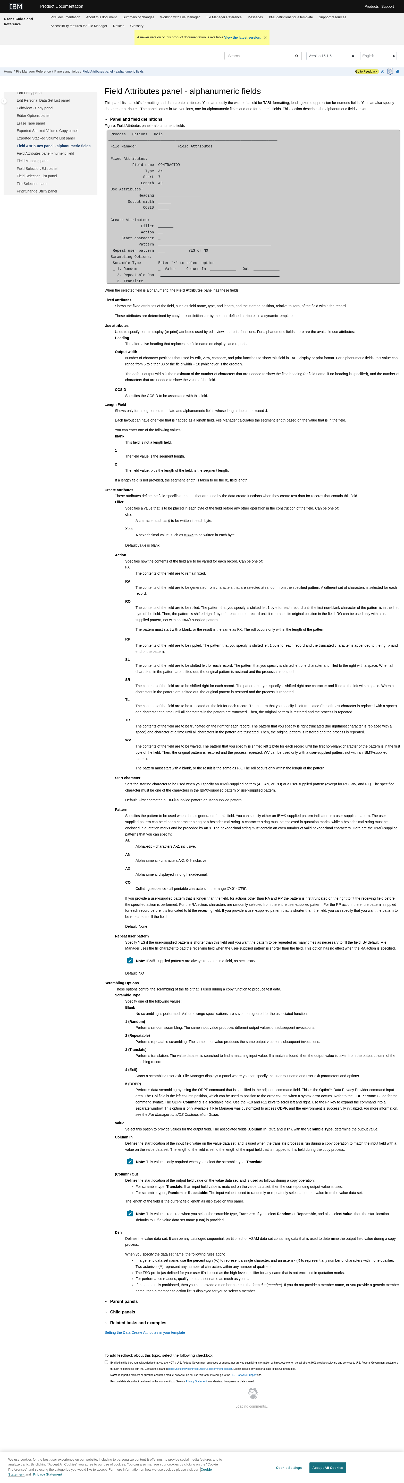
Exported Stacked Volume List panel (46, 138)
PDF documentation (65, 17)
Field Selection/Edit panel (37, 168)
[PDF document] (390, 71)
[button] (15, 93)
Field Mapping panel (33, 161)
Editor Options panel (33, 115)
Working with (180, 17)
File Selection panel (32, 184)
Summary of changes (138, 17)
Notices (118, 26)
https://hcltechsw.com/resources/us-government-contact (200, 1367)
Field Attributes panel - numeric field (45, 153)
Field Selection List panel (37, 176)
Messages (255, 17)
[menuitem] (65, 17)
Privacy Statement (196, 1380)
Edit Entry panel (29, 93)
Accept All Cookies (327, 1469)
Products (372, 6)
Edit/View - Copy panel (35, 108)
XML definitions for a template (291, 17)
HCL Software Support (244, 1374)
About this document (101, 17)
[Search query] (263, 56)
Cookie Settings (289, 1469)
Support (387, 6)
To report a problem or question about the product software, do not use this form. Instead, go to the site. (186, 1374)
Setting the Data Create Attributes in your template (145, 1331)
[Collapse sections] (383, 72)
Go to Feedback (366, 71)
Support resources (332, 17)
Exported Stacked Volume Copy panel (47, 131)
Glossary (136, 26)
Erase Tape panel (31, 123)
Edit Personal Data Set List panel (43, 100)
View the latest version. (242, 37)
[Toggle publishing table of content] (4, 101)
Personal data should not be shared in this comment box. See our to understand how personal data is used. (183, 1380)
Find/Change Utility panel (37, 191)
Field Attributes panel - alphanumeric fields (113, 71)
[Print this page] (398, 72)
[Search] (297, 56)
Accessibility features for (78, 26)
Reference (223, 17)
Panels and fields (66, 71)
